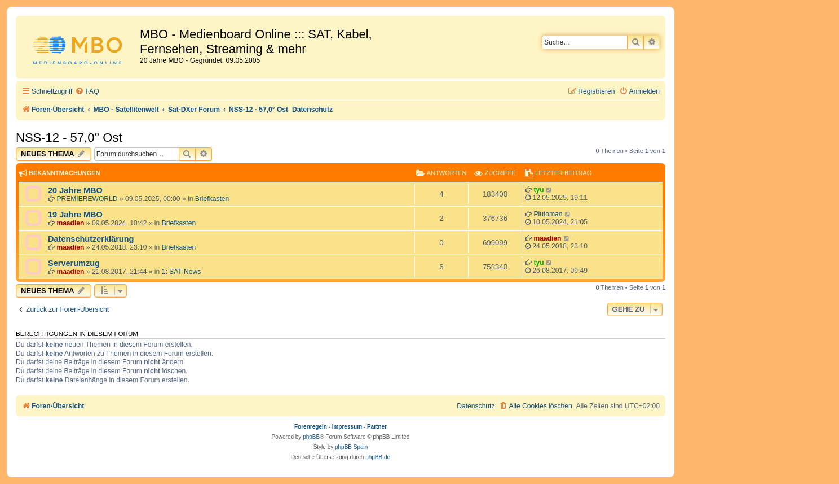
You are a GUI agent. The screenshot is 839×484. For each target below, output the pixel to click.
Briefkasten (212, 199)
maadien (70, 223)
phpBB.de (377, 457)
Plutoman (547, 214)
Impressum (347, 427)
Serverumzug (74, 263)
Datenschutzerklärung (91, 238)
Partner (377, 427)
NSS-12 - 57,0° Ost (69, 137)
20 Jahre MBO (75, 190)
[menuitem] (87, 91)
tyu (538, 190)
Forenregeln (310, 427)
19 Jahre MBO (75, 214)
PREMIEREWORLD (86, 199)
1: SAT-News (181, 272)
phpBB (311, 437)
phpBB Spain (351, 447)
